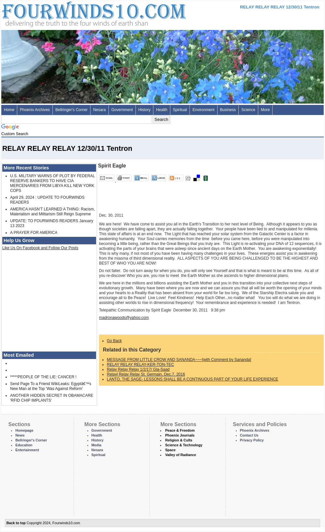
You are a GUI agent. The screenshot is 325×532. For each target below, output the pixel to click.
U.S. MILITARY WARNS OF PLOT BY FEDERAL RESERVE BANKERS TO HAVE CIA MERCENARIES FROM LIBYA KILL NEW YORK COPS (52, 183)
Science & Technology (183, 445)
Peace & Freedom (180, 430)
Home (9, 110)
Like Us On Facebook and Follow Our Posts (40, 248)
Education (23, 445)
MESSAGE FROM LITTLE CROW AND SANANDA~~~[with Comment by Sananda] (179, 359)
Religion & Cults (178, 440)
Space (170, 450)
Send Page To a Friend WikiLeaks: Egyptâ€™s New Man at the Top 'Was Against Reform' (50, 386)
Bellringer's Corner (71, 110)
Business (228, 110)
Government (122, 110)
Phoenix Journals (179, 435)
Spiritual (180, 110)
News (19, 435)
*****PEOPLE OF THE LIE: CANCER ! (43, 377)
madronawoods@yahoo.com (124, 317)
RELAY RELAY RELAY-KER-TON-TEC (140, 364)
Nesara (99, 110)
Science (248, 110)
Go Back (114, 340)
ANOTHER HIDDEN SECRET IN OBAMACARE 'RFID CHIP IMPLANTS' (51, 398)
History (144, 110)
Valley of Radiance (180, 455)
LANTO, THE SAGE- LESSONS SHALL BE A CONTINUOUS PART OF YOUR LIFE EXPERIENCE (192, 379)
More (265, 110)
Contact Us (249, 435)
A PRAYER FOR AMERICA (33, 232)
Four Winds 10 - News (66, 12)
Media (97, 445)
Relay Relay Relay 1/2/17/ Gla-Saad (138, 369)
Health (161, 110)
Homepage (24, 430)
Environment (203, 110)
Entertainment (27, 450)
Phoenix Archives (35, 110)
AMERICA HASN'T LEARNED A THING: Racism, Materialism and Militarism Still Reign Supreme (52, 211)
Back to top (16, 523)
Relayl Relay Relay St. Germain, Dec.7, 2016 (146, 374)
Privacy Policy (252, 440)
